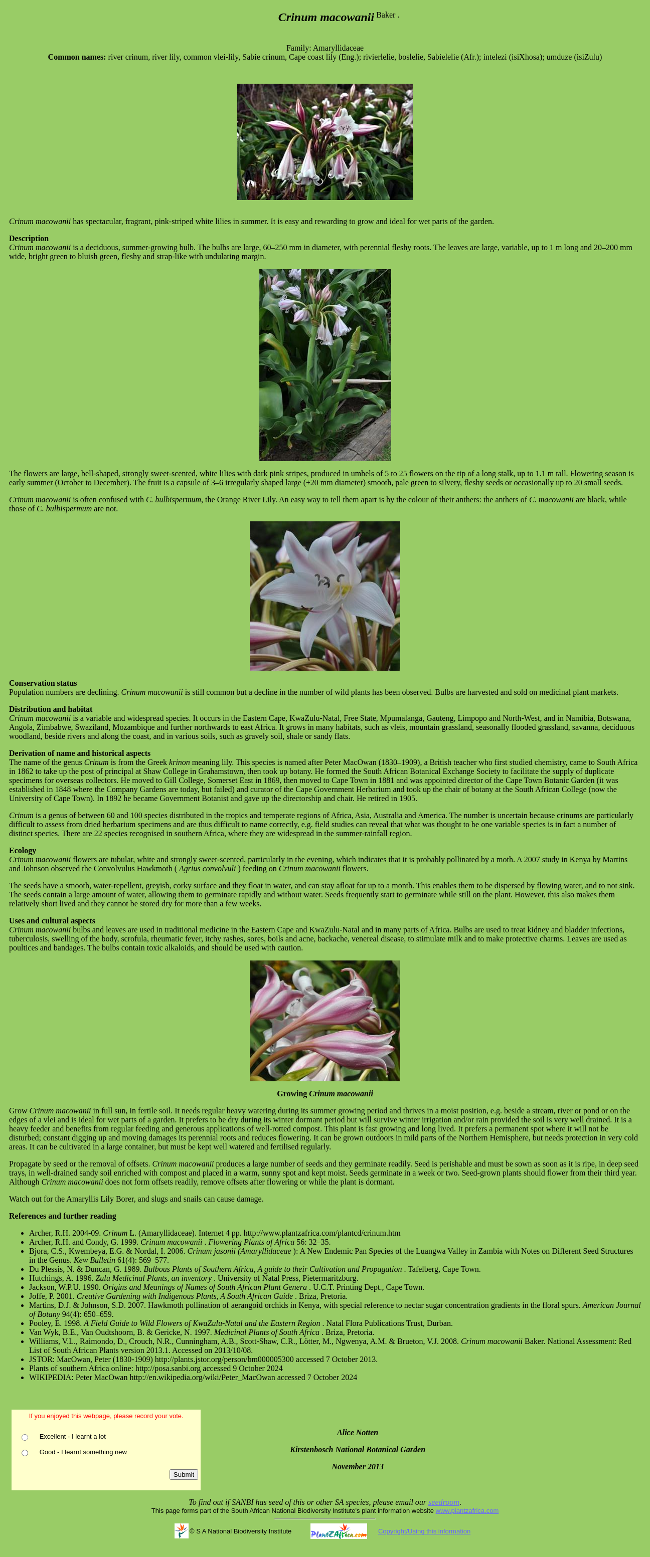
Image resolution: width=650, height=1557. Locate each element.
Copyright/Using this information (424, 1531)
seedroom (443, 1502)
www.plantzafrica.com (467, 1510)
